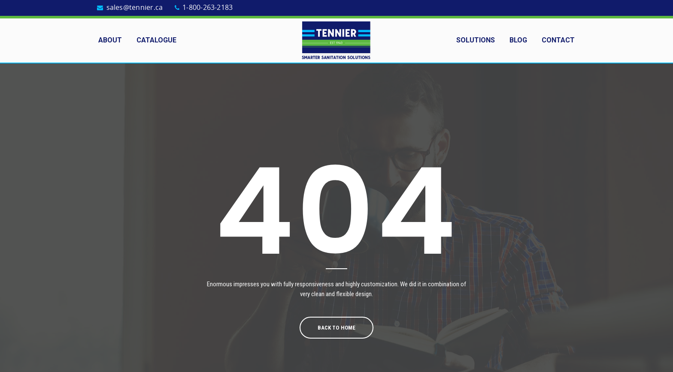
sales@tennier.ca (134, 7)
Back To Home (336, 327)
